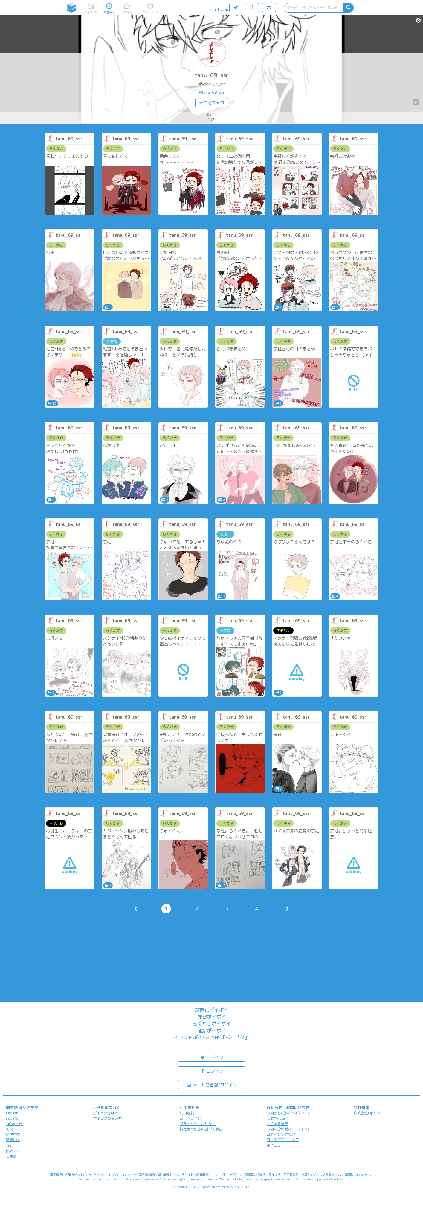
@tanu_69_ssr (213, 84)
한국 (9, 1129)
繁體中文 (13, 1139)
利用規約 (187, 1112)
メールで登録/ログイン (211, 1084)
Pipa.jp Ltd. (242, 1187)
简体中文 (13, 1134)
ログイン (211, 1057)
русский (12, 1150)
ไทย (9, 1145)
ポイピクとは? (105, 1112)
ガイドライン (190, 1118)
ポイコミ (274, 1145)
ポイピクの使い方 (107, 1118)
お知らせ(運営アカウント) (288, 1112)
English (12, 1112)
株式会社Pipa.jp (367, 1112)
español (12, 1118)
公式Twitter (277, 1118)
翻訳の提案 (28, 1107)
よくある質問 (277, 1123)
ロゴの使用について (283, 1139)
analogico (222, 1187)
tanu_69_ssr (212, 75)
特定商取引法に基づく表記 (201, 1129)
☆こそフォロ (211, 103)
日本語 (11, 1156)
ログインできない (281, 1134)
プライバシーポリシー (198, 1123)
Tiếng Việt (14, 1123)
